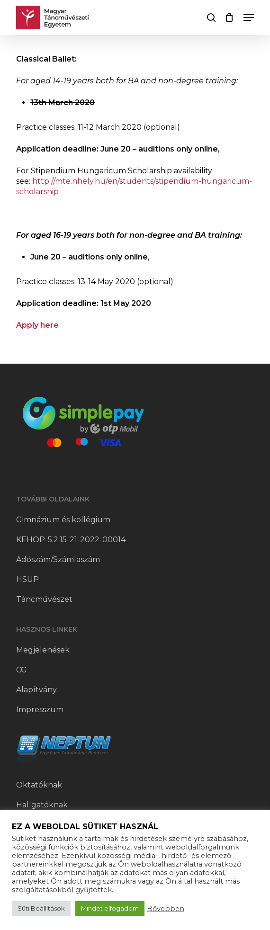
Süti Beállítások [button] (41, 908)
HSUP (27, 579)
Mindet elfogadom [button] (110, 908)
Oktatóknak (39, 784)
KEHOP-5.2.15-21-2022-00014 (71, 539)
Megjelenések (43, 649)
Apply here (37, 325)
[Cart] (229, 17)
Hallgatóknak (42, 804)
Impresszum (39, 709)
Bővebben (165, 908)
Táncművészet (44, 599)
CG (21, 669)
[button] (248, 17)
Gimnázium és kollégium (63, 519)
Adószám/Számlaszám (58, 559)
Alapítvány (36, 689)
